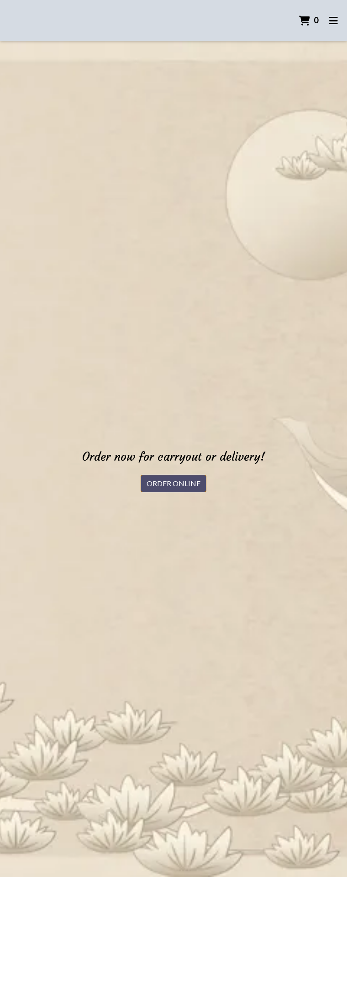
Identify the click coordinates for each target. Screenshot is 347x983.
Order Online (173, 483)
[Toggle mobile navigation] (333, 20)
